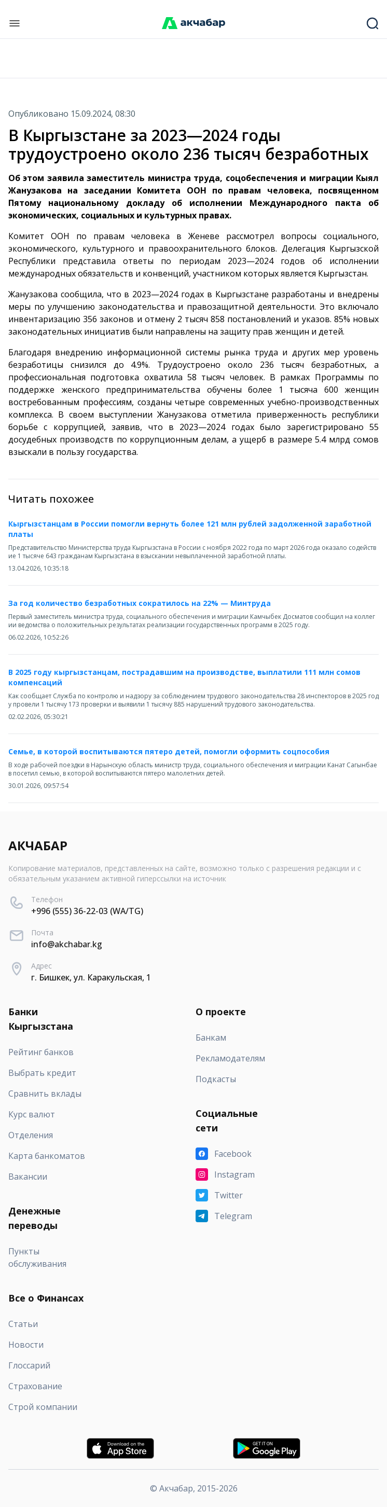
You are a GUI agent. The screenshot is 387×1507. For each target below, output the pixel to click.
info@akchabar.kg (66, 944)
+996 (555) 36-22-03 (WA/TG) (87, 911)
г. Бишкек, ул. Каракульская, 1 (91, 977)
